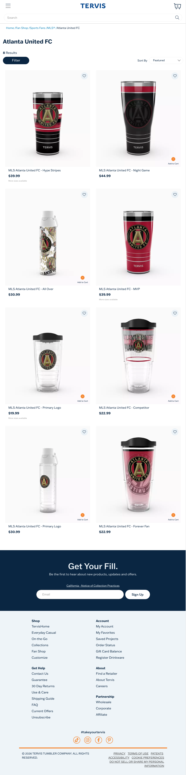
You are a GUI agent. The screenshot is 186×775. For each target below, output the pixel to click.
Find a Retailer (106, 674)
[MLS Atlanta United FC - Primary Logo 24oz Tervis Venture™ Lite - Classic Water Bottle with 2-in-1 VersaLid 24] (47, 474)
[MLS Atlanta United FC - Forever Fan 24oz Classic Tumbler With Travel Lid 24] (138, 474)
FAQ (35, 705)
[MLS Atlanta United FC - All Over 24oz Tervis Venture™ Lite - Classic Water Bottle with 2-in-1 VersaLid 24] (47, 237)
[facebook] (98, 740)
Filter (16, 60)
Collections (40, 645)
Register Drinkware (110, 658)
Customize (40, 658)
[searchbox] (93, 17)
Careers (102, 686)
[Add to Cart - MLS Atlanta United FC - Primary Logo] (82, 398)
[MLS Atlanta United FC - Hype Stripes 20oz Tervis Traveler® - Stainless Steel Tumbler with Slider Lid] (47, 170)
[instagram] (87, 740)
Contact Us (40, 674)
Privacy (119, 753)
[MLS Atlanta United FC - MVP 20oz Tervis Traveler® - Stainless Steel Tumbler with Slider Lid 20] (138, 237)
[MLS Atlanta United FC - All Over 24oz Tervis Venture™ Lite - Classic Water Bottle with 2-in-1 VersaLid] (47, 289)
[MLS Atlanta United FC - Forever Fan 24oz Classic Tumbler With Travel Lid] (138, 526)
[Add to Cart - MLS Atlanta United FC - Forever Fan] (173, 517)
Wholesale (103, 702)
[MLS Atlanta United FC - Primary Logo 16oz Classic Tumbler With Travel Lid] (47, 407)
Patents (157, 753)
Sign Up (138, 594)
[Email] (80, 594)
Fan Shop (22, 28)
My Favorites (105, 633)
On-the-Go (40, 639)
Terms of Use (138, 753)
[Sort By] (166, 60)
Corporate (103, 708)
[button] (8, 5)
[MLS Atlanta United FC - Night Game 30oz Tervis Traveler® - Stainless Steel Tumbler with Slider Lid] (138, 170)
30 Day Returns (43, 686)
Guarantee (40, 680)
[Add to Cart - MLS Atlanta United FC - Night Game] (173, 161)
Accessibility (118, 757)
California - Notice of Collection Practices (93, 585)
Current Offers (42, 711)
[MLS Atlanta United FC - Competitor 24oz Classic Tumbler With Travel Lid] (138, 407)
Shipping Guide (43, 699)
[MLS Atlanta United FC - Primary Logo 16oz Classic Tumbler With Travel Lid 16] (47, 356)
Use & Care (40, 692)
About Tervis (105, 680)
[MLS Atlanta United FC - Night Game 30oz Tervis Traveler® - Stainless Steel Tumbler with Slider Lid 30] (138, 118)
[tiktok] (76, 740)
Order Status (105, 645)
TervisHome (41, 626)
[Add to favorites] (84, 75)
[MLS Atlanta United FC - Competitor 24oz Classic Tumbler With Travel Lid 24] (138, 356)
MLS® (51, 28)
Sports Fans (37, 28)
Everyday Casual (44, 633)
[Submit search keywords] (177, 17)
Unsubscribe (41, 717)
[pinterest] (109, 740)
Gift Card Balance (109, 651)
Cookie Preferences (148, 757)
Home (10, 28)
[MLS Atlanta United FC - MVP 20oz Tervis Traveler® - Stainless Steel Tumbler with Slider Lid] (138, 289)
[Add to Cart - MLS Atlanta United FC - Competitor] (173, 398)
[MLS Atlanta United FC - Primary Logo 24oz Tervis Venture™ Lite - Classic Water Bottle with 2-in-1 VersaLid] (47, 526)
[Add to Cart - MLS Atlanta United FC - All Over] (82, 279)
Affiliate (101, 715)
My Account (105, 626)
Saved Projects (107, 639)
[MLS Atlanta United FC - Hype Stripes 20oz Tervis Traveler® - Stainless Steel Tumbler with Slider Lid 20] (47, 118)
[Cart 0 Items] (177, 6)
